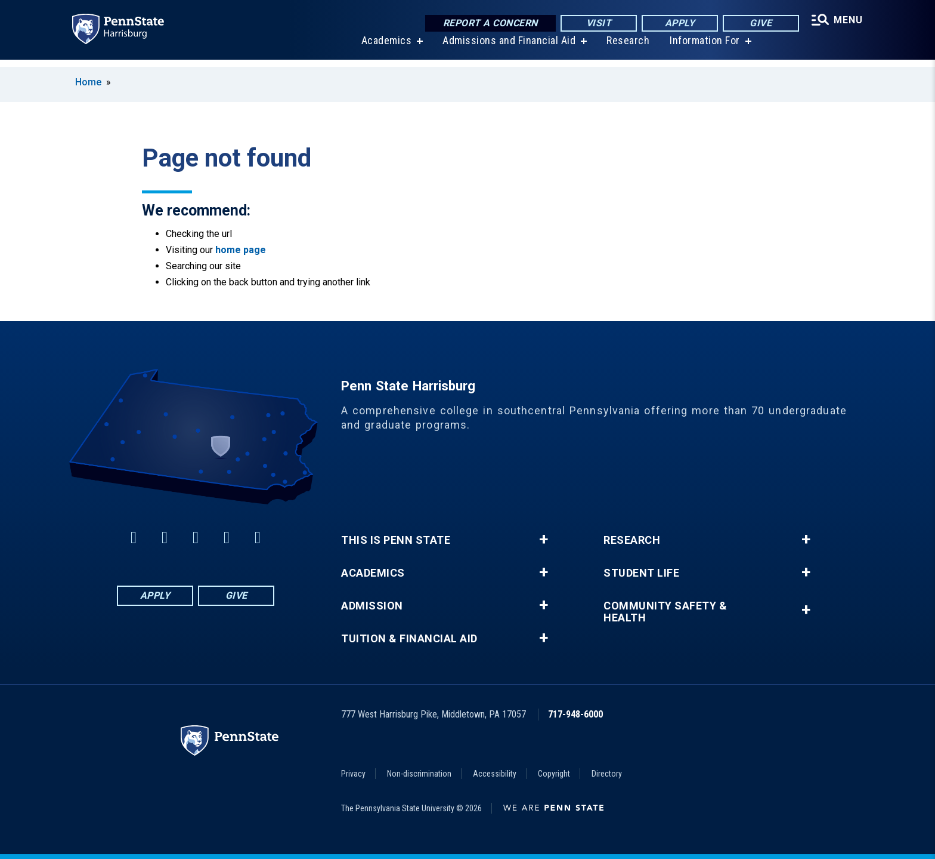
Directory (607, 773)
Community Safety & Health (665, 612)
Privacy (353, 773)
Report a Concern (486, 23)
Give (757, 23)
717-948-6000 (575, 714)
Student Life (641, 573)
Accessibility (494, 773)
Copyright (554, 773)
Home (88, 82)
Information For (702, 47)
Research (625, 47)
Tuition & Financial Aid (409, 639)
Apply (676, 23)
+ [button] (543, 539)
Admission (372, 606)
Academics (383, 47)
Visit (595, 23)
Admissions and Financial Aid (506, 47)
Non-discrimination (419, 773)
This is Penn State (395, 540)
